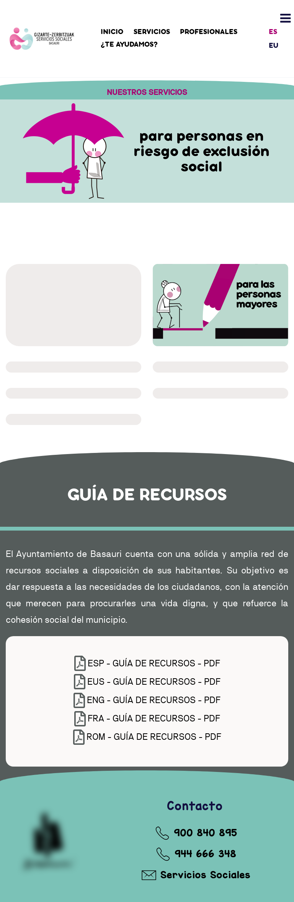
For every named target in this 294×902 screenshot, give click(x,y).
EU (273, 45)
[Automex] (44, 38)
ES (273, 32)
